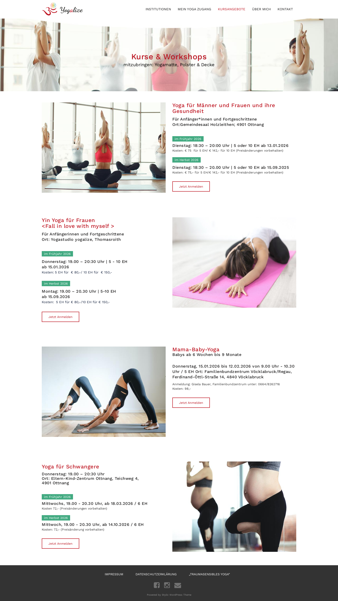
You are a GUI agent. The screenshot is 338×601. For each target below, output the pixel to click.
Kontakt (285, 9)
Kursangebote (231, 9)
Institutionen (158, 9)
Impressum (114, 574)
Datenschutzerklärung (156, 574)
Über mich (261, 9)
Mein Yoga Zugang (194, 9)
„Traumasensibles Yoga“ (209, 574)
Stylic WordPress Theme (176, 594)
